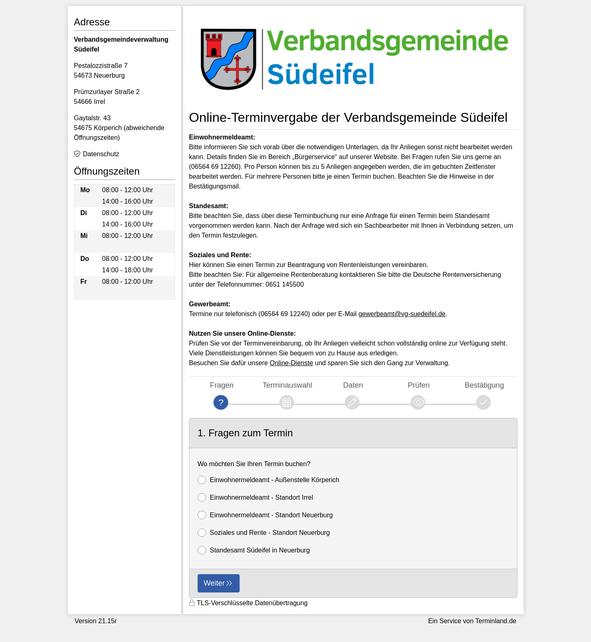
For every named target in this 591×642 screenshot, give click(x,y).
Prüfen (419, 385)
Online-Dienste (291, 362)
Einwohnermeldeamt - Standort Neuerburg (265, 515)
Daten (353, 385)
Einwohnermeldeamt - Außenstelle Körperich (268, 480)
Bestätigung (484, 385)
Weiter (214, 583)
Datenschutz (101, 153)
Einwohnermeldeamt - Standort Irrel (255, 497)
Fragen (222, 385)
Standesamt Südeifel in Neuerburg (254, 550)
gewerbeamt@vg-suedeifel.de (401, 313)
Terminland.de (496, 620)
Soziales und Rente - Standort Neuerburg (264, 532)
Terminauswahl (287, 385)
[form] (353, 508)
